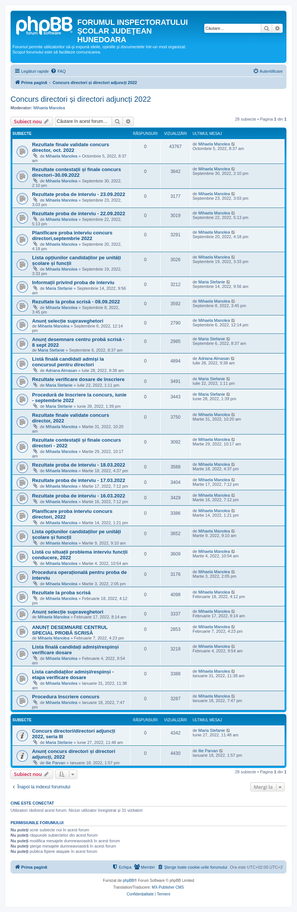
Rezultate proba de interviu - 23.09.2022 (78, 194)
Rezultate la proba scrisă (61, 592)
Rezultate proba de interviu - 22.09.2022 (78, 213)
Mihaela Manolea (49, 108)
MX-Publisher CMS (168, 887)
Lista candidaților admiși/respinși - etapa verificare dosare (73, 674)
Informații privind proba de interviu (73, 282)
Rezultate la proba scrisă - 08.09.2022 (76, 302)
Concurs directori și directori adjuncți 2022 (81, 99)
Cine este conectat (32, 803)
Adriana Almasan (61, 370)
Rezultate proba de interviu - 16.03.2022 (78, 496)
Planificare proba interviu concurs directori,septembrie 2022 (72, 235)
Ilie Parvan (55, 763)
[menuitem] (58, 71)
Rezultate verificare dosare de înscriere (78, 379)
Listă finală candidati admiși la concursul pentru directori (68, 361)
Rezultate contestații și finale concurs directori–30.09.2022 (76, 172)
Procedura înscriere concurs (66, 696)
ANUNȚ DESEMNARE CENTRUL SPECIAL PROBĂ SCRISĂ (70, 630)
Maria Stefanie (59, 288)
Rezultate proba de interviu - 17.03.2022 (78, 480)
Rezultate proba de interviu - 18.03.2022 (78, 465)
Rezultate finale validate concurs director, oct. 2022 (70, 147)
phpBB (128, 880)
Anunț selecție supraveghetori (67, 321)
